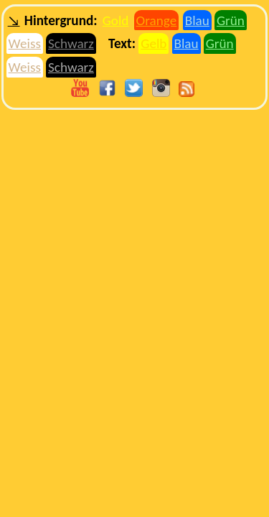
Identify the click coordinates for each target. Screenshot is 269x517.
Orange (156, 20)
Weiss (25, 43)
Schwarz (71, 43)
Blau (197, 20)
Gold (116, 20)
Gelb (153, 43)
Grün (231, 20)
